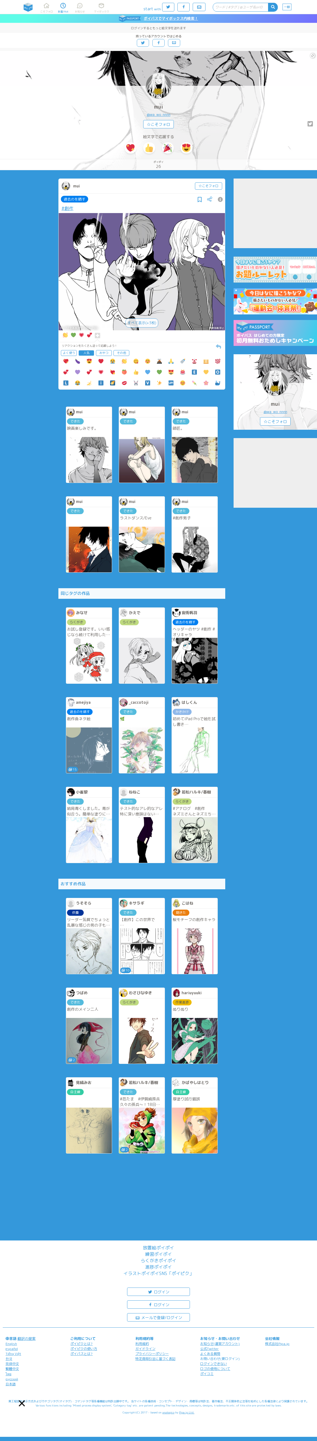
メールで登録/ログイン (158, 1317)
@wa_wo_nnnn (158, 114)
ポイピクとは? (81, 1343)
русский (12, 1379)
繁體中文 (12, 1368)
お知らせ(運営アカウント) (220, 1343)
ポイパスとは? (81, 1353)
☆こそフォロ (158, 124)
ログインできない (213, 1363)
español (12, 1348)
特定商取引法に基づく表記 (155, 1358)
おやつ (103, 353)
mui (158, 106)
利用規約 (142, 1343)
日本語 (11, 1384)
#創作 (67, 208)
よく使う (69, 353)
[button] (22, 1403)
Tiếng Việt (13, 1353)
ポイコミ (207, 1373)
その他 (121, 353)
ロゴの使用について (215, 1368)
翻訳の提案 (27, 1338)
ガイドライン (145, 1348)
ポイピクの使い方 (83, 1348)
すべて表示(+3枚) (141, 322)
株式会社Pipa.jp (277, 1343)
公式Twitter (209, 1348)
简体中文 (12, 1363)
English (11, 1343)
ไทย (8, 1374)
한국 (9, 1358)
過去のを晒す (74, 199)
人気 (86, 353)
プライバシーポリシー (152, 1353)
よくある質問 (210, 1353)
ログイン (158, 1291)
